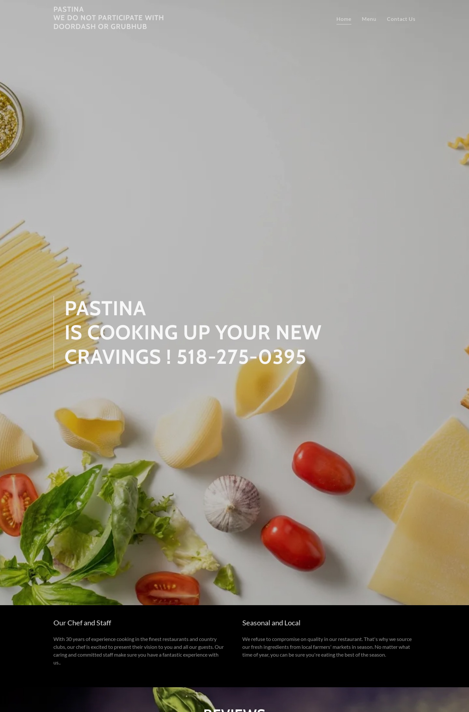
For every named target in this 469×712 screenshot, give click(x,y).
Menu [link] (369, 19)
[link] (116, 27)
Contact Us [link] (401, 19)
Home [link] (343, 19)
